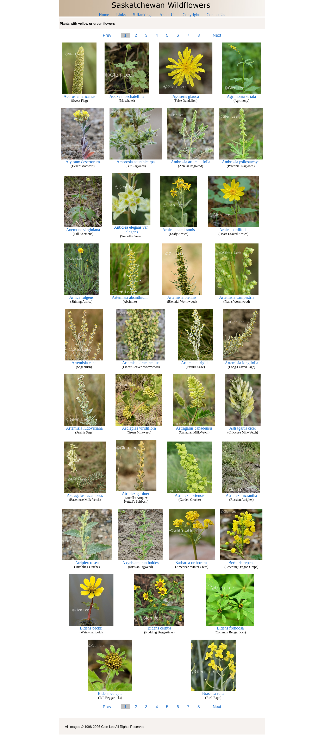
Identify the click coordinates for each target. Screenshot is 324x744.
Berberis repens (241, 561)
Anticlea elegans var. (131, 225)
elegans (131, 232)
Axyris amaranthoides (140, 561)
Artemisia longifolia (241, 361)
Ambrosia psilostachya (241, 160)
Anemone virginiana (83, 228)
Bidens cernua (159, 626)
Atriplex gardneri (136, 492)
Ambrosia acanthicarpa (136, 160)
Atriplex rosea (87, 561)
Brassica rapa (213, 691)
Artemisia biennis (182, 295)
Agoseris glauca (185, 94)
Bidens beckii (91, 626)
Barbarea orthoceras (192, 561)
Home (104, 14)
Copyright (191, 14)
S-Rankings (142, 14)
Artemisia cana (84, 361)
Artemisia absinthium (129, 295)
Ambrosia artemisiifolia (190, 160)
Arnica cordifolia (233, 228)
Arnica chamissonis (178, 228)
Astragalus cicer (243, 426)
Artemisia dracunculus (140, 361)
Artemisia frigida (195, 361)
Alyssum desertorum (82, 160)
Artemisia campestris (236, 295)
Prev (107, 35)
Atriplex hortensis (189, 493)
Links (121, 14)
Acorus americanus (79, 94)
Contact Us (216, 14)
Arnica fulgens (81, 295)
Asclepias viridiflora (139, 426)
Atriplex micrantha (241, 493)
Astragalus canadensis (194, 426)
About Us (167, 14)
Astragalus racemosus (85, 493)
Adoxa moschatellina (127, 94)
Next (217, 35)
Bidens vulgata (110, 691)
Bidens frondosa (230, 626)
